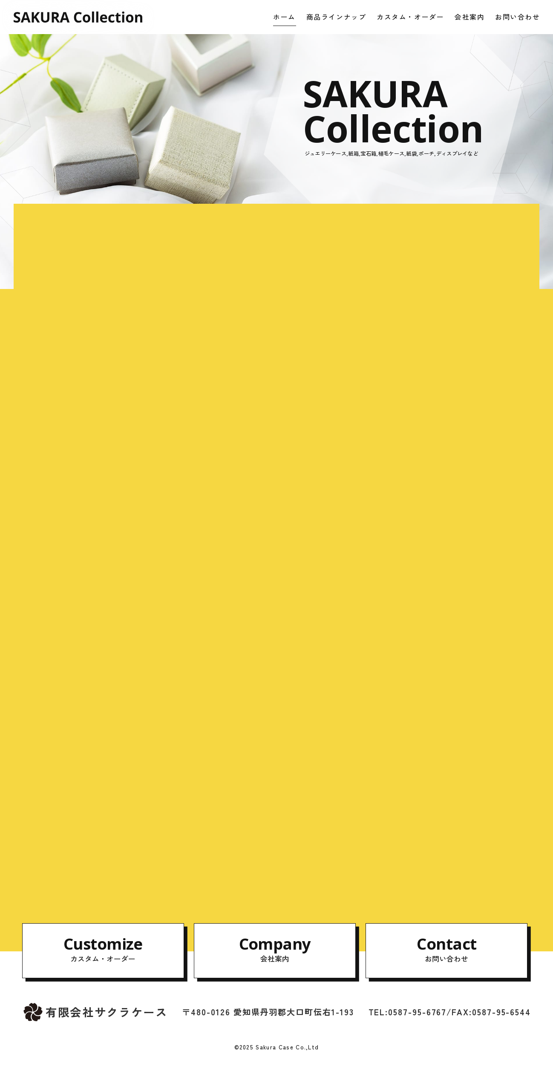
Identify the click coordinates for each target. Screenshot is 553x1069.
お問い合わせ (517, 17)
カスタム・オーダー (410, 17)
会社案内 (469, 17)
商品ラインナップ (336, 17)
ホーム (284, 17)
